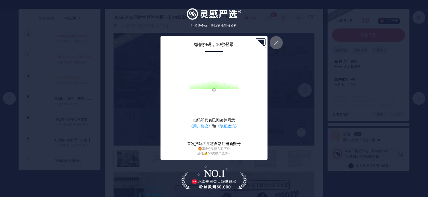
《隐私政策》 (227, 126)
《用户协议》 (200, 126)
